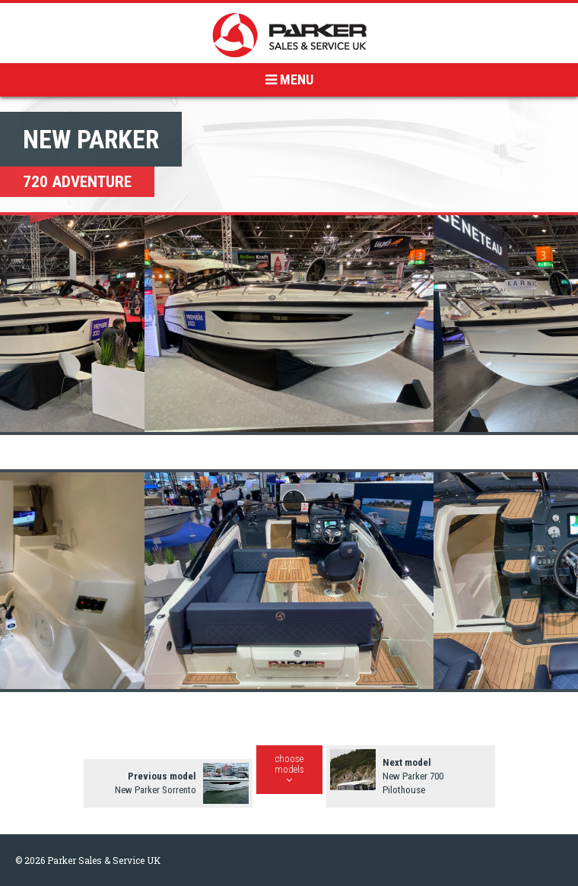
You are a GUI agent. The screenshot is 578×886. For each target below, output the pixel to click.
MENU (289, 79)
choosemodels (289, 769)
